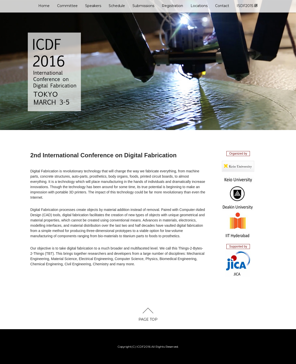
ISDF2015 (247, 6)
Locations (199, 6)
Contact (222, 6)
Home (44, 6)
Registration (172, 6)
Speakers (93, 6)
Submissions (143, 6)
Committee (67, 6)
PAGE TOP (148, 319)
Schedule (117, 6)
